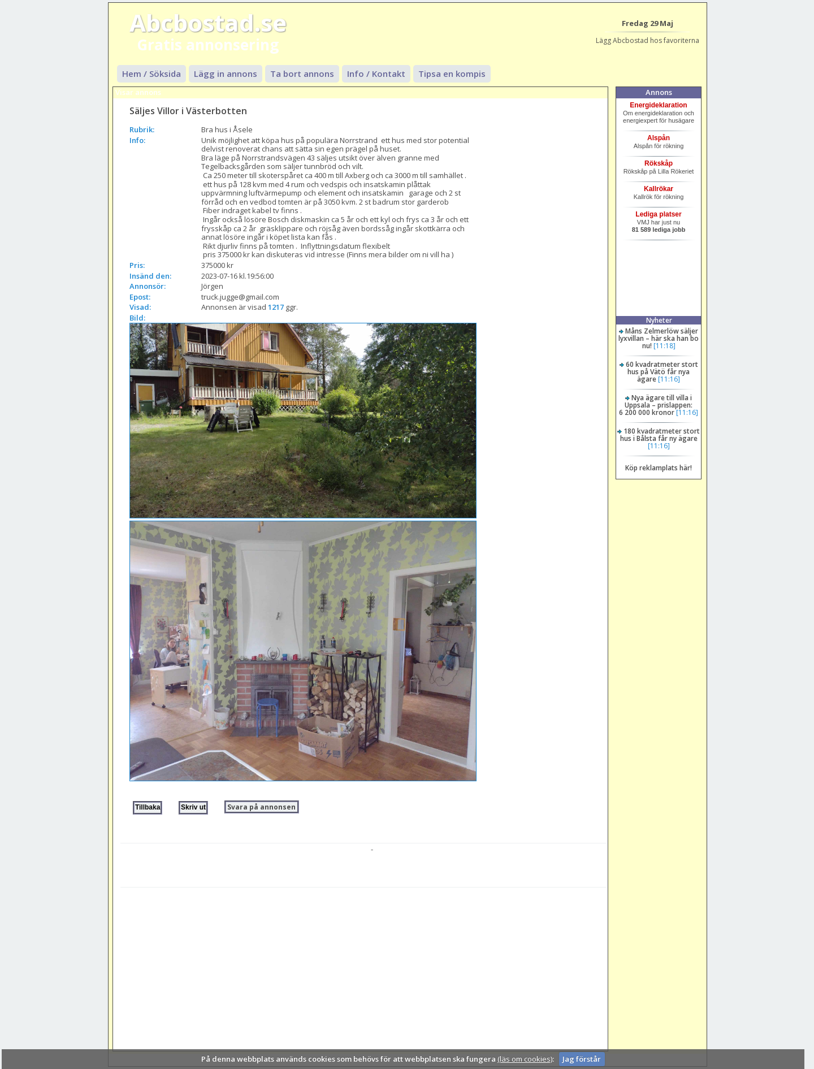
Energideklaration (658, 105)
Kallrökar (658, 189)
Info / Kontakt (376, 73)
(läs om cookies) (524, 1059)
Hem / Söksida (151, 73)
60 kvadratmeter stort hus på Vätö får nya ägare (662, 372)
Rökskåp (658, 163)
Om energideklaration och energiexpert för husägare (658, 117)
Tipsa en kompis (452, 73)
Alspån (658, 138)
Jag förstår (581, 1059)
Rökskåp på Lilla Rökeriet (659, 171)
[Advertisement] (363, 967)
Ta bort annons (302, 73)
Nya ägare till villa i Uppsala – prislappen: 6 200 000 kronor (655, 405)
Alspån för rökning (659, 145)
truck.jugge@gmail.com (240, 297)
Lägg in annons (225, 73)
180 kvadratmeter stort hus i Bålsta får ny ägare (660, 434)
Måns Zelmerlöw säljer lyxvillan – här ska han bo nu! (658, 338)
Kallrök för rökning (659, 196)
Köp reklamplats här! (658, 468)
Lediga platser (658, 214)
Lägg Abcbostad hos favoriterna (647, 40)
